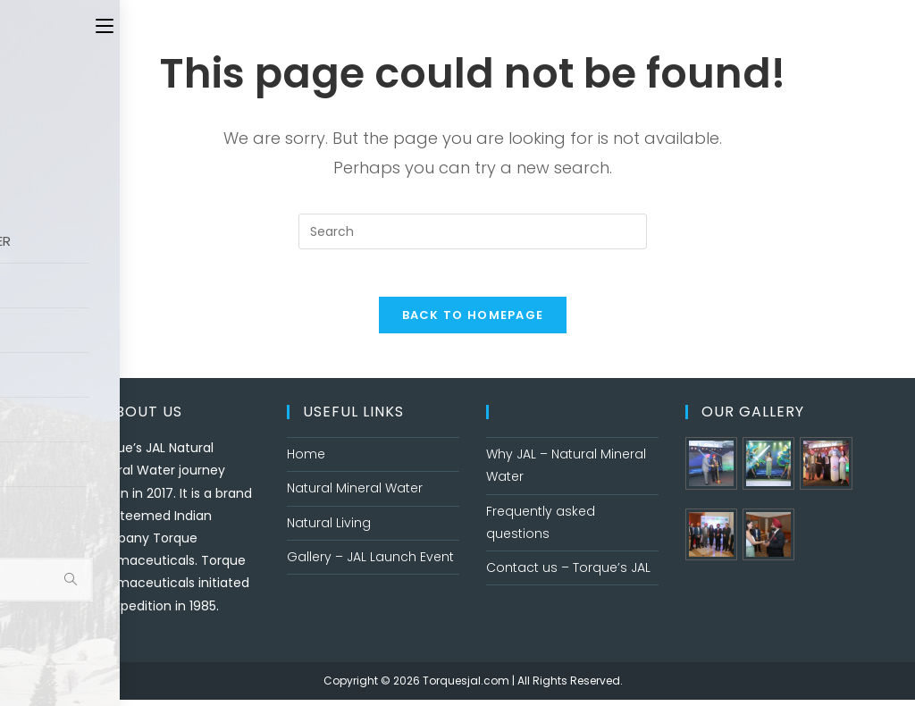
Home (306, 460)
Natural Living (329, 529)
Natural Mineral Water (355, 494)
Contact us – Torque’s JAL (568, 574)
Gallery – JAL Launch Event (370, 563)
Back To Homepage (473, 321)
